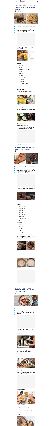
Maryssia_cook (19, 47)
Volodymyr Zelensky (32, 5)
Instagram (19, 48)
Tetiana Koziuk (18, 150)
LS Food (22, 10)
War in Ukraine (16, 5)
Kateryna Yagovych (19, 10)
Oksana (23, 189)
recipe (19, 188)
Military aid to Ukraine (26, 5)
